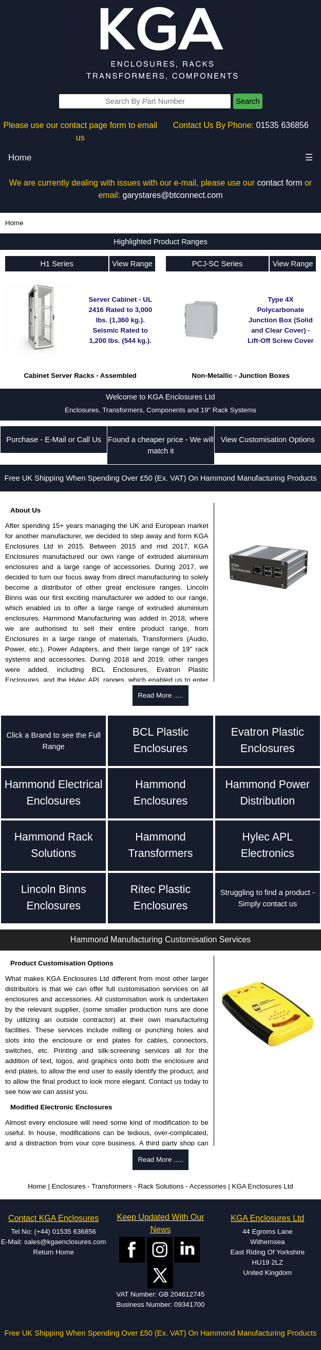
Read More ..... (160, 695)
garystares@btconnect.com (173, 195)
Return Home (53, 1252)
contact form (279, 182)
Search (247, 101)
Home (19, 157)
